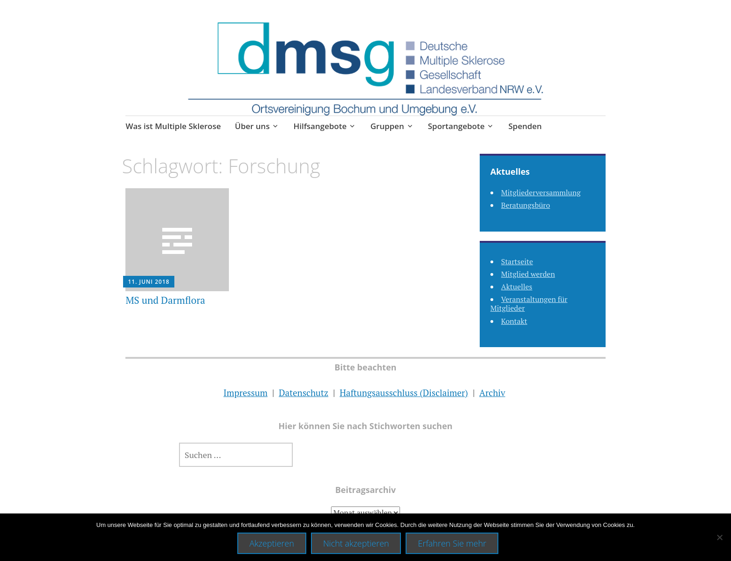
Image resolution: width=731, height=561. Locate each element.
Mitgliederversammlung (541, 192)
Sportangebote (456, 126)
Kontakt (514, 321)
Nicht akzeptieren (356, 543)
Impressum (245, 392)
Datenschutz (303, 392)
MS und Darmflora (165, 300)
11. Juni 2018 (148, 282)
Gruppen (387, 126)
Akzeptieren (271, 543)
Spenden (525, 126)
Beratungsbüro (525, 205)
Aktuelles (516, 286)
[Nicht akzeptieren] (719, 537)
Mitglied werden (528, 274)
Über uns (252, 126)
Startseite (517, 261)
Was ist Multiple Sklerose (173, 126)
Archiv (492, 392)
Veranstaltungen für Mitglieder (528, 303)
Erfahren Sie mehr (452, 543)
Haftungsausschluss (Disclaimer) (403, 392)
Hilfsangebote (319, 126)
